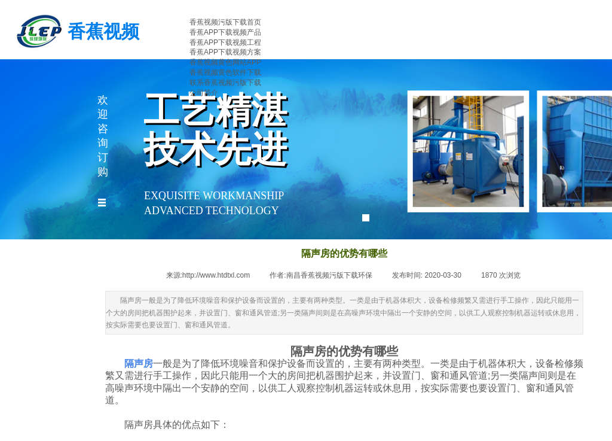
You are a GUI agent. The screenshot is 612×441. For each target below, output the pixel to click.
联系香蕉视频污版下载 (225, 82)
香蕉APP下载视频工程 (225, 42)
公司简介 (203, 93)
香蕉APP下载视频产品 (225, 32)
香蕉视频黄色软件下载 (225, 72)
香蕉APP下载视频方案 (225, 52)
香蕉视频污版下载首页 (225, 22)
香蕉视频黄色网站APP (225, 62)
